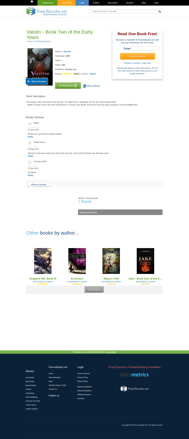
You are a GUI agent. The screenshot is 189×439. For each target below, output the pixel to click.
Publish (96, 3)
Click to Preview (38, 81)
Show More (94, 289)
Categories (47, 3)
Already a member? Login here (137, 63)
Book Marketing (31, 397)
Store (51, 381)
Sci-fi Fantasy (38, 281)
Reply (30, 137)
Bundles (129, 3)
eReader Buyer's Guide (57, 385)
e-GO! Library (31, 405)
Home (51, 374)
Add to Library (91, 86)
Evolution (77, 278)
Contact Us (53, 389)
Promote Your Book (33, 401)
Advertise (80, 399)
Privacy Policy (82, 377)
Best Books (113, 3)
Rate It (93, 74)
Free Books (30, 378)
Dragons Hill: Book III (42, 278)
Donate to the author (88, 212)
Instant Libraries (32, 409)
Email (127, 48)
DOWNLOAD (68, 85)
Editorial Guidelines (84, 387)
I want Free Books (137, 56)
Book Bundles (31, 385)
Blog (144, 3)
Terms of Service (83, 374)
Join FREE (66, 3)
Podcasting (30, 393)
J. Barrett (66, 51)
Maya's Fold (111, 278)
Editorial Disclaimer (84, 391)
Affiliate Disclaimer (84, 395)
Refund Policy (82, 381)
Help (156, 3)
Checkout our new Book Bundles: (94, 352)
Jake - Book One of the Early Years (145, 278)
